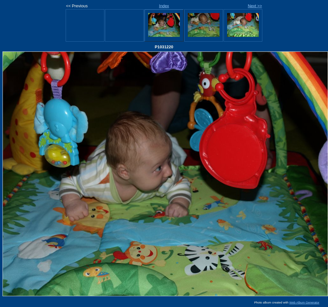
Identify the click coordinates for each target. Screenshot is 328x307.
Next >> (255, 5)
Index (164, 5)
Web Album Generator (304, 302)
